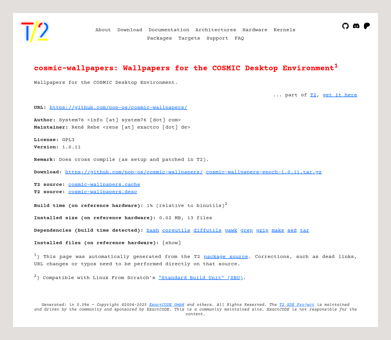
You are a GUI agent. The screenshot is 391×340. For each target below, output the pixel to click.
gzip (262, 231)
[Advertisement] (341, 138)
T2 (313, 95)
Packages (159, 38)
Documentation (169, 30)
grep (246, 231)
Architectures (216, 30)
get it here (340, 95)
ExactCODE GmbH (166, 305)
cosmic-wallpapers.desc (102, 192)
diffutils (208, 231)
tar (304, 231)
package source (226, 257)
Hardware (254, 30)
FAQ (239, 38)
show (171, 243)
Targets (189, 38)
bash (153, 231)
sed (292, 231)
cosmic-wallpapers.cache (104, 185)
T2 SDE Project (296, 305)
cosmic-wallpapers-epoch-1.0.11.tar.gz (264, 172)
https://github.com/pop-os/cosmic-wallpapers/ (118, 108)
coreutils (176, 231)
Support (217, 38)
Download (129, 30)
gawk (231, 231)
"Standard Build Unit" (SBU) (201, 278)
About (103, 30)
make (278, 231)
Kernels (285, 30)
